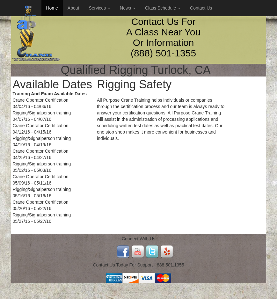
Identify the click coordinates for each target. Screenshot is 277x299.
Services (99, 8)
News (127, 8)
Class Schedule (162, 8)
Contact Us (201, 8)
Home (52, 8)
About (73, 8)
